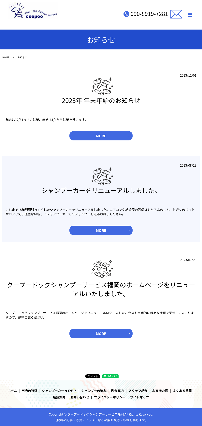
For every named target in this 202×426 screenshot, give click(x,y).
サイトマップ (139, 397)
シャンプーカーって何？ (59, 390)
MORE (101, 135)
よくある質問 (182, 390)
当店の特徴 (29, 390)
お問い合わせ (79, 397)
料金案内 (117, 390)
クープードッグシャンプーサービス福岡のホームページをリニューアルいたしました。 (101, 289)
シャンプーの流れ (94, 390)
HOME (5, 57)
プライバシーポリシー (109, 397)
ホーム (12, 390)
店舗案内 (59, 397)
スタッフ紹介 (138, 390)
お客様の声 (160, 390)
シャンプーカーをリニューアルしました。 (101, 190)
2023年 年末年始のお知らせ (101, 100)
